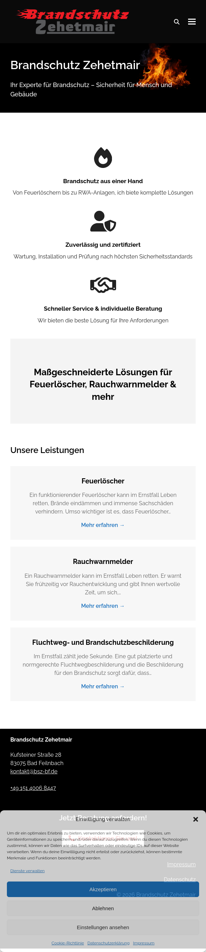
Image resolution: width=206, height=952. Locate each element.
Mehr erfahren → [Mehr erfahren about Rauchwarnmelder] (103, 606)
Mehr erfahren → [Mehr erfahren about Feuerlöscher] (103, 525)
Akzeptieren (102, 889)
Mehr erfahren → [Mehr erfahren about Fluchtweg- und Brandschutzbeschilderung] (103, 686)
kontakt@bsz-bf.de (34, 771)
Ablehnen (103, 908)
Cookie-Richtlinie (68, 943)
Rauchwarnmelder (103, 561)
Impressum (143, 943)
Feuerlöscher (103, 481)
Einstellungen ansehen (103, 927)
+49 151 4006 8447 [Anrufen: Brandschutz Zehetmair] (33, 788)
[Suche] (176, 22)
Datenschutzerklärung (108, 943)
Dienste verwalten (27, 870)
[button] (195, 819)
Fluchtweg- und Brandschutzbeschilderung (103, 642)
